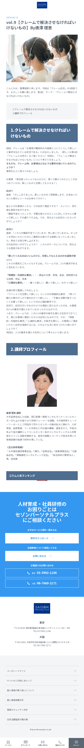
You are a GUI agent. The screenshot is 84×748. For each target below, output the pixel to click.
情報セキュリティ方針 (17, 709)
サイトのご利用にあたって (19, 680)
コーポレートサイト (16, 670)
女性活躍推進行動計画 (17, 719)
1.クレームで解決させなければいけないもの (35, 109)
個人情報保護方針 (15, 699)
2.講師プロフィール (23, 113)
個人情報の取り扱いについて (20, 690)
